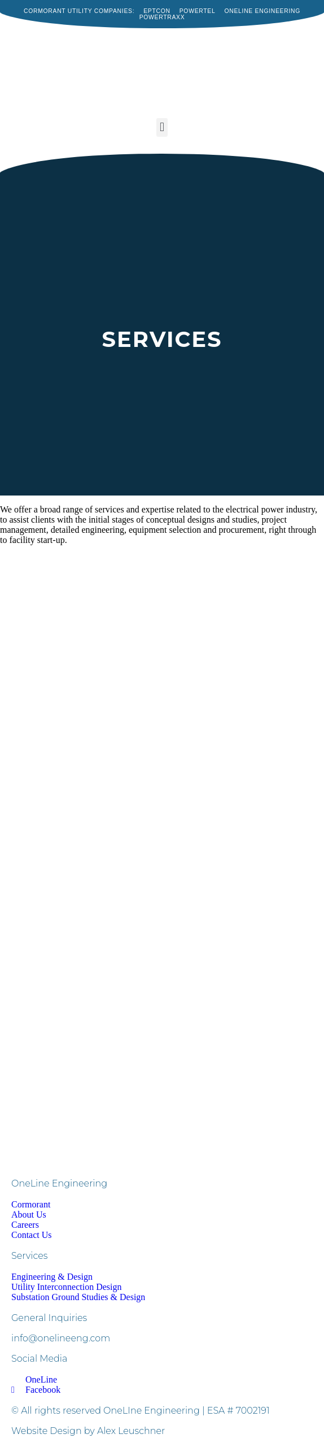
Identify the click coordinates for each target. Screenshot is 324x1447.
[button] (161, 127)
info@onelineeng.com (60, 1338)
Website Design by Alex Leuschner (88, 1431)
